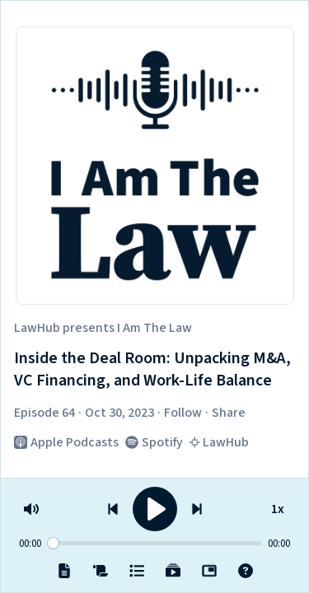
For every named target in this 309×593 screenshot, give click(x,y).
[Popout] (209, 571)
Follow (183, 413)
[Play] (155, 509)
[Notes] (64, 571)
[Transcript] (100, 571)
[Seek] (154, 543)
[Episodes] (137, 571)
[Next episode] (197, 509)
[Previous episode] (113, 509)
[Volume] (31, 509)
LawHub (37, 328)
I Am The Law (154, 328)
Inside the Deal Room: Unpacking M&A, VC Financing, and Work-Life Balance (152, 370)
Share (229, 413)
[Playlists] (173, 571)
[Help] (245, 571)
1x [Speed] (278, 506)
